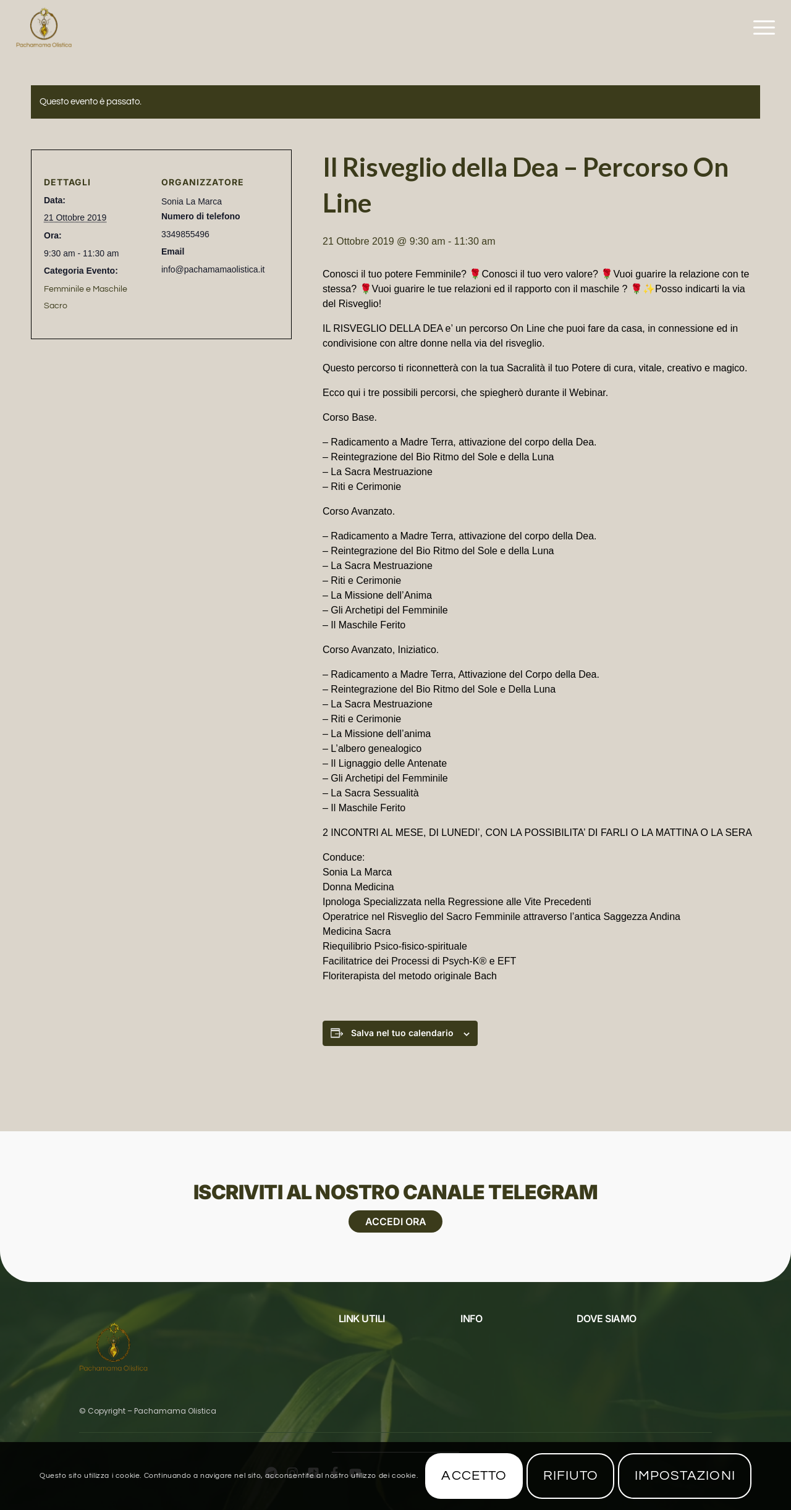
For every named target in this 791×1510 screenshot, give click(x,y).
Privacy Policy (368, 1376)
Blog (349, 1357)
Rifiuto (571, 1476)
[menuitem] (760, 28)
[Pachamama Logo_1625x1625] (44, 28)
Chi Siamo (478, 1338)
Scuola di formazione (505, 1376)
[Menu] (760, 28)
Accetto (474, 1476)
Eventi (351, 1338)
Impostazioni (685, 1476)
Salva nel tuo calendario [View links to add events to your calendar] (402, 1032)
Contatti (477, 1357)
